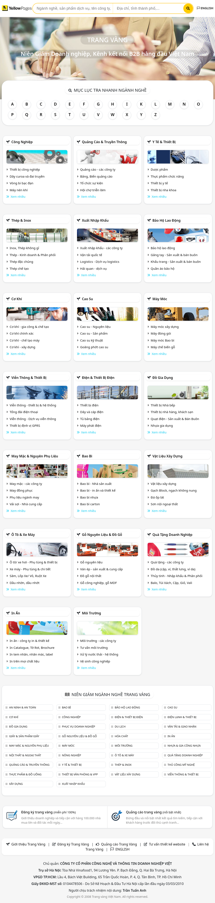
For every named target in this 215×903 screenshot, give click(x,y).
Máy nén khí (19, 190)
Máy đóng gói (161, 333)
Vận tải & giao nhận (182, 726)
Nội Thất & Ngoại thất (25, 755)
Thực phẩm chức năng (167, 176)
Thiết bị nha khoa (163, 190)
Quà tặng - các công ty (167, 562)
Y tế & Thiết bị (164, 142)
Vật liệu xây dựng (167, 456)
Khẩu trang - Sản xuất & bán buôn (176, 261)
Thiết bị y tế (159, 183)
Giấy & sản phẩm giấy (24, 736)
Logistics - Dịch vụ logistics (99, 261)
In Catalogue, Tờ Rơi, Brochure (32, 647)
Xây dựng (16, 784)
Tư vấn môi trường (94, 647)
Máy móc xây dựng (165, 327)
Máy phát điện (90, 425)
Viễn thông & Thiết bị (28, 377)
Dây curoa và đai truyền (27, 176)
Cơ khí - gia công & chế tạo (29, 327)
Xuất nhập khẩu (95, 220)
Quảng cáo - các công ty (97, 169)
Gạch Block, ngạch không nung (174, 490)
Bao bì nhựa (89, 497)
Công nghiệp (22, 142)
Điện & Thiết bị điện (98, 377)
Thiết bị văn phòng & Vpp (80, 774)
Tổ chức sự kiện (91, 183)
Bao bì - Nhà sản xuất (96, 484)
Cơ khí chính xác (22, 333)
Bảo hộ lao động (166, 220)
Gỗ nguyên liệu (91, 562)
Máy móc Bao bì (162, 340)
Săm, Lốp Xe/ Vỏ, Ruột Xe (28, 576)
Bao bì (87, 456)
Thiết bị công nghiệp (25, 169)
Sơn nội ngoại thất (164, 504)
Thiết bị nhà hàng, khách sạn (172, 412)
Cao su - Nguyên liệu (95, 327)
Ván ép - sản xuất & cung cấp (101, 569)
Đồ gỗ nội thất (90, 576)
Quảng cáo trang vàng (153, 812)
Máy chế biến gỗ (163, 347)
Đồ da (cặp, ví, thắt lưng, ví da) (173, 569)
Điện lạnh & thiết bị (182, 717)
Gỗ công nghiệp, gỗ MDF (98, 583)
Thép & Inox (21, 220)
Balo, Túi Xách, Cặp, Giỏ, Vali (171, 583)
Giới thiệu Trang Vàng (28, 844)
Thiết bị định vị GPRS (25, 425)
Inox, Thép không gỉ (24, 248)
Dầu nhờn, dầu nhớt (24, 583)
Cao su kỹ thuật (91, 340)
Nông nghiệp (71, 755)
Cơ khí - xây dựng (22, 347)
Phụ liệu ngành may (24, 497)
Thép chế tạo (19, 268)
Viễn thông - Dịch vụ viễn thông (33, 419)
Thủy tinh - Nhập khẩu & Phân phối (176, 576)
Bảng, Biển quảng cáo (96, 176)
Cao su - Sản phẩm (94, 333)
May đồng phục (21, 490)
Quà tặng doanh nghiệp (172, 534)
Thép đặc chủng (21, 261)
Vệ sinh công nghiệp (95, 661)
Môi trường (91, 613)
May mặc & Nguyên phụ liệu (34, 456)
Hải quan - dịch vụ (93, 268)
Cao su (87, 299)
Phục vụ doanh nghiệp (78, 726)
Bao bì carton (90, 504)
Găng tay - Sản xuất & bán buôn (174, 255)
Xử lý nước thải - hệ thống (99, 654)
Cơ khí (16, 299)
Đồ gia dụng (162, 377)
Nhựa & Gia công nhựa (184, 745)
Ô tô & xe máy (23, 534)
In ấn (15, 613)
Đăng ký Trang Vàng (73, 844)
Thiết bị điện (89, 405)
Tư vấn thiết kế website (167, 844)
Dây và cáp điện (91, 412)
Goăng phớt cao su (94, 347)
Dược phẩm (159, 169)
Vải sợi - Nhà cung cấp (26, 504)
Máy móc (159, 299)
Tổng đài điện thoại (24, 412)
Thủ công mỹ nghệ (181, 765)
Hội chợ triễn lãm (93, 190)
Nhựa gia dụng (162, 425)
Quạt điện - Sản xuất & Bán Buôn (175, 419)
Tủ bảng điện (90, 419)
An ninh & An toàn (22, 707)
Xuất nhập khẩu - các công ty (101, 248)
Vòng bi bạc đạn (21, 183)
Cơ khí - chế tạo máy (24, 340)
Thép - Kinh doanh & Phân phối (33, 255)
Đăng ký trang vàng (48, 812)
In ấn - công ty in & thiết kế (29, 641)
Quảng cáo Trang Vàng (119, 844)
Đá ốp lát (157, 497)
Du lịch (120, 726)
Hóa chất (121, 736)
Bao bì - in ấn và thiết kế (97, 490)
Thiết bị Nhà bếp (163, 405)
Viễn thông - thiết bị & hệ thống (33, 405)
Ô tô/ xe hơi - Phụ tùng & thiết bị (34, 562)
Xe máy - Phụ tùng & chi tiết (30, 569)
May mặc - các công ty (26, 484)
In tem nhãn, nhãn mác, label (31, 654)
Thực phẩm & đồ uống (25, 774)
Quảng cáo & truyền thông (104, 142)
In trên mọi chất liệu (24, 661)
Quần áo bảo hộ (162, 268)
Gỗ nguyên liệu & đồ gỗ (102, 534)
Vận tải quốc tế (91, 255)
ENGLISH (205, 8)
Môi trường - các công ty (98, 641)
